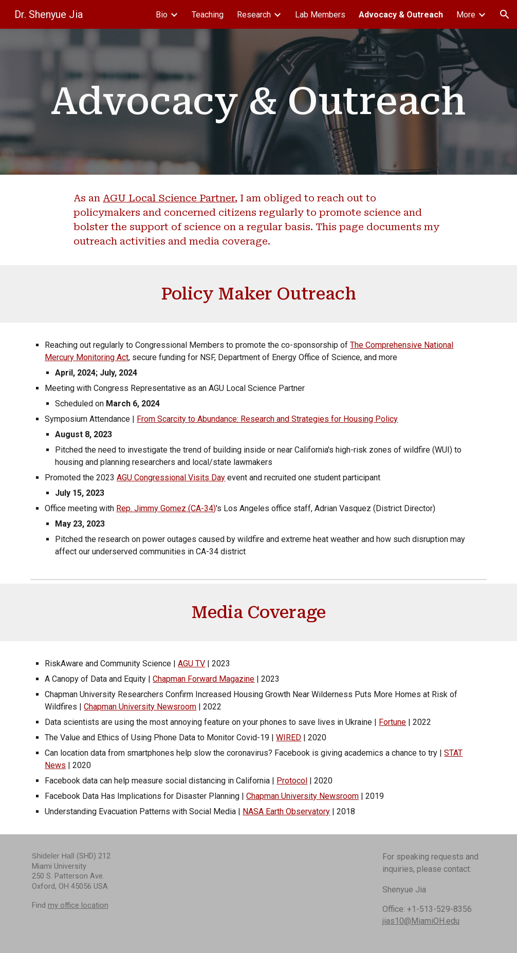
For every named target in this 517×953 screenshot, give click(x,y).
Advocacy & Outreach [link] (401, 15)
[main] (258, 101)
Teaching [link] (208, 15)
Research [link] (254, 15)
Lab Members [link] (320, 15)
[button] (504, 14)
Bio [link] (162, 15)
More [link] (465, 15)
